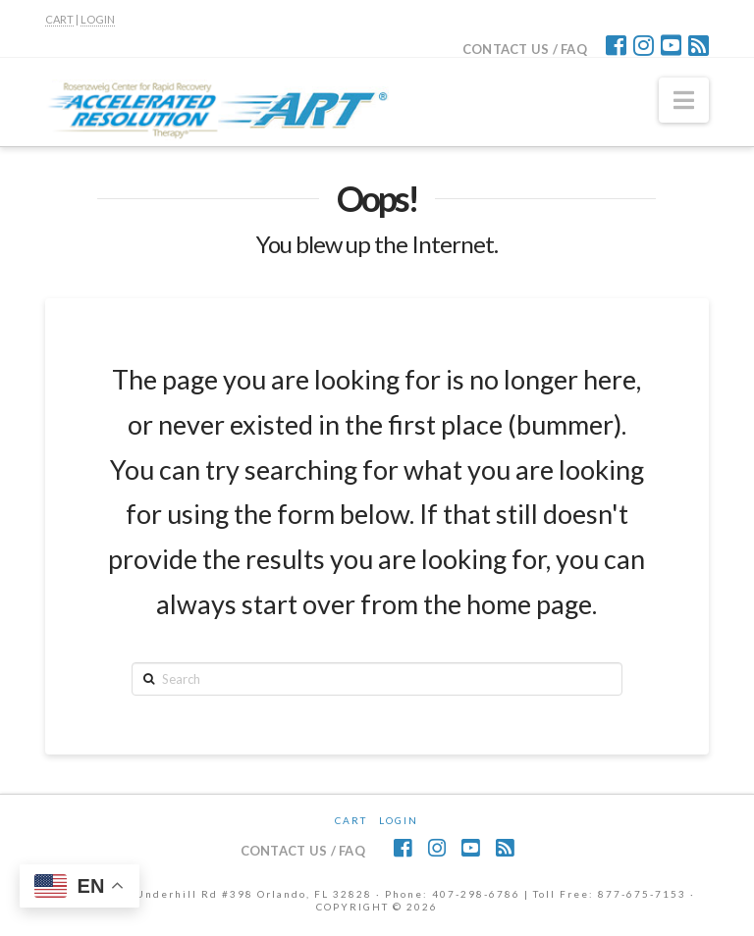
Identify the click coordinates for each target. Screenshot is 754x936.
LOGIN (98, 19)
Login (398, 820)
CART (59, 19)
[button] (684, 100)
